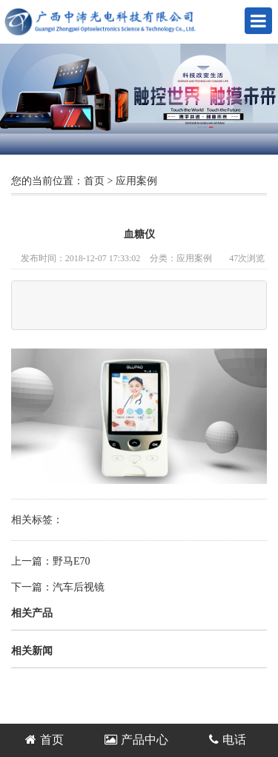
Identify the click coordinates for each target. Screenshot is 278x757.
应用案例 (136, 180)
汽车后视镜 (79, 587)
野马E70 (71, 561)
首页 (94, 180)
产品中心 (136, 739)
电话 (227, 739)
